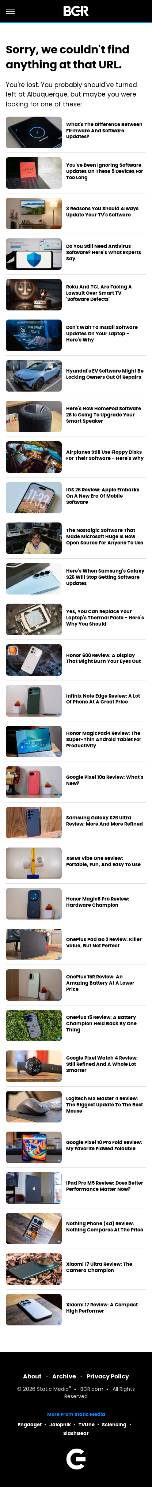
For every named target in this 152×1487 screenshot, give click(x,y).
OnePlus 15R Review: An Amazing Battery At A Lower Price (100, 983)
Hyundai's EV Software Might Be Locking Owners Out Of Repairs (105, 374)
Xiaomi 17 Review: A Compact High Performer (102, 1308)
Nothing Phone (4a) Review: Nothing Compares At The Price (104, 1227)
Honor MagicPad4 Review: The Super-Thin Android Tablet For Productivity (103, 740)
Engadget (30, 1425)
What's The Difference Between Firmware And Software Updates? (104, 131)
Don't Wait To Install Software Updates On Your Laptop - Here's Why (102, 334)
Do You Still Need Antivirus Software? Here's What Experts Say (103, 253)
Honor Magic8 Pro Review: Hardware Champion (97, 902)
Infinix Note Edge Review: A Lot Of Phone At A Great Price (103, 699)
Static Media (53, 1389)
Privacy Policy (108, 1376)
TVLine (87, 1425)
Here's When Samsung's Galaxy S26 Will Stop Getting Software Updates (105, 577)
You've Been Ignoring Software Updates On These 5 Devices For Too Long (104, 171)
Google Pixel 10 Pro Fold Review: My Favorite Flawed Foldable (104, 1146)
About (32, 1376)
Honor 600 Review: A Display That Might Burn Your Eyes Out (103, 659)
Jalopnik (60, 1425)
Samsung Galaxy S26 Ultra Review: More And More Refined (104, 821)
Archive (64, 1376)
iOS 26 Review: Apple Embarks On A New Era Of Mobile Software (102, 496)
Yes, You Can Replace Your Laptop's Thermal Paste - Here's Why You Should (105, 618)
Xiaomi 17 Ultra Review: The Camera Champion (99, 1267)
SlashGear (76, 1433)
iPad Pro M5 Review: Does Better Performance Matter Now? (104, 1186)
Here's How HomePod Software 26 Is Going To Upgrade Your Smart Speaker (103, 415)
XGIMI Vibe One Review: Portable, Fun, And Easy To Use (103, 862)
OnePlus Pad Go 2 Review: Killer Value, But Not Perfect (104, 943)
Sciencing (114, 1425)
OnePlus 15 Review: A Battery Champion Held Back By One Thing (101, 1024)
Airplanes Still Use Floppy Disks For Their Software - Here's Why (105, 455)
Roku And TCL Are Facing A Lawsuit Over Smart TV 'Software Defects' (99, 293)
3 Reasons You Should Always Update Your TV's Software (102, 212)
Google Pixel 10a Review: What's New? (104, 780)
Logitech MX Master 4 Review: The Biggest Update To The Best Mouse (104, 1105)
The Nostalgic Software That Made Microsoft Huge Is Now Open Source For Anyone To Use (104, 537)
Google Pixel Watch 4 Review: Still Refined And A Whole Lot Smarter (102, 1064)
